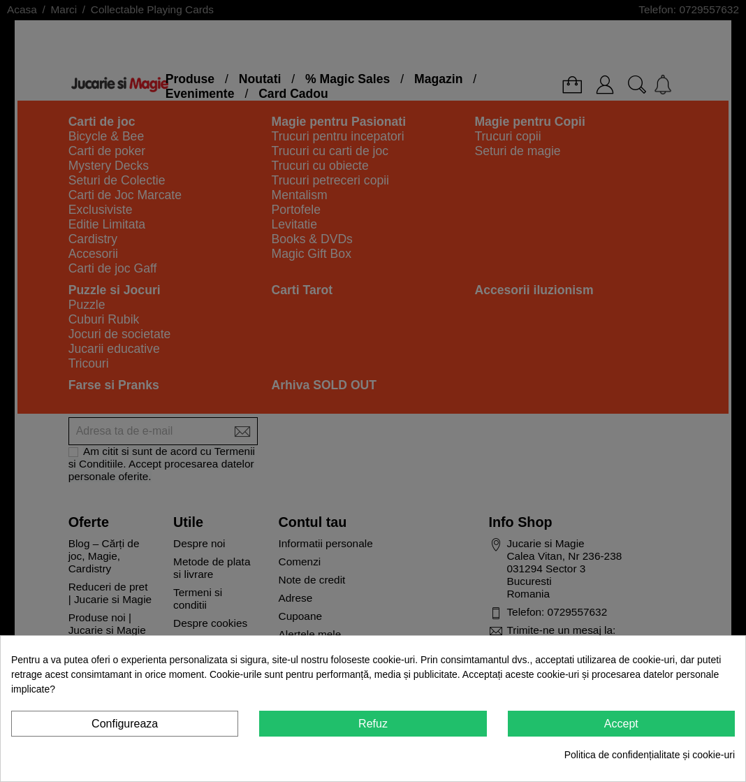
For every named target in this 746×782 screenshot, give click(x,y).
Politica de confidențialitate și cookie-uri (649, 754)
